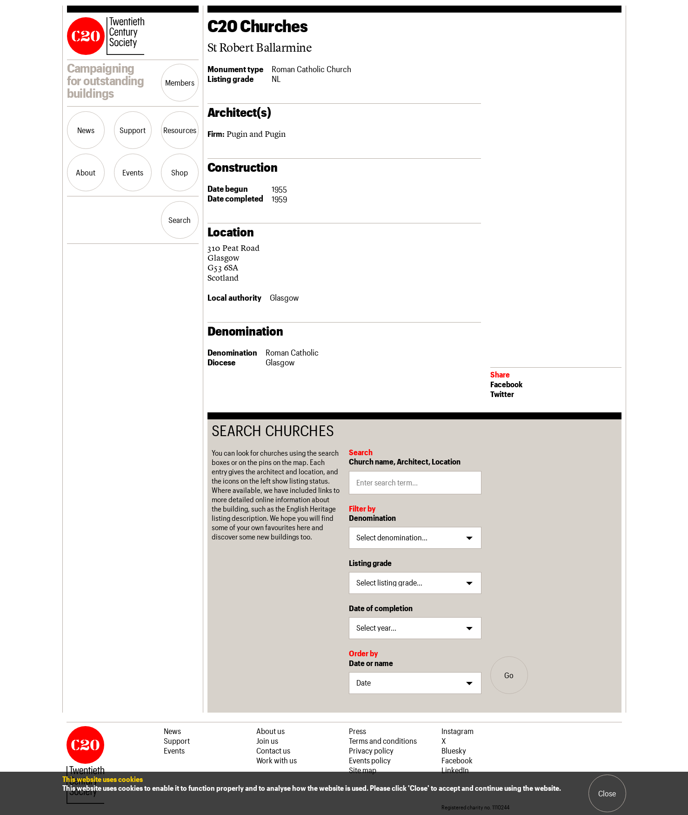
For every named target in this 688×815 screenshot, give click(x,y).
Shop (179, 172)
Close (607, 793)
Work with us (276, 760)
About (85, 172)
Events (132, 172)
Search (179, 219)
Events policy (370, 760)
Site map (362, 770)
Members (179, 82)
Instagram (457, 730)
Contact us (273, 750)
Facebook (506, 384)
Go (509, 675)
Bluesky (453, 750)
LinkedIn (455, 770)
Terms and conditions (383, 740)
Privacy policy (371, 750)
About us (270, 730)
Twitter (502, 393)
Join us (267, 740)
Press (357, 730)
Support (133, 130)
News (85, 130)
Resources (179, 130)
